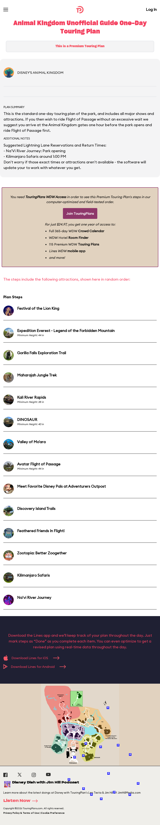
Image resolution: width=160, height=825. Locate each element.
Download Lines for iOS (31, 658)
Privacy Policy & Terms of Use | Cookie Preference (34, 812)
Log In (151, 9)
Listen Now (21, 801)
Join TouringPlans (80, 213)
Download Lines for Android (34, 666)
